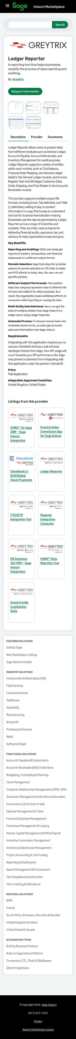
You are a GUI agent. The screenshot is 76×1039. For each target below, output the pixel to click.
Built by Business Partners (22, 946)
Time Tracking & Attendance (23, 884)
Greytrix (18, 79)
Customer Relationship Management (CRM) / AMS (36, 789)
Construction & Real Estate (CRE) (26, 678)
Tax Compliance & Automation (24, 877)
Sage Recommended (19, 662)
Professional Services (19, 729)
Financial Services (17, 693)
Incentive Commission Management (28, 840)
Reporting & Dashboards (21, 862)
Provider (37, 137)
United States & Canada (20, 929)
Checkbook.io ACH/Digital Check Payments (21, 476)
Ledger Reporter (51, 471)
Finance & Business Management (26, 818)
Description (18, 137)
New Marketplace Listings (21, 654)
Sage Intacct (49, 1004)
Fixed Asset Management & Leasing (27, 826)
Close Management (18, 782)
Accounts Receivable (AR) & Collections (29, 767)
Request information (25, 91)
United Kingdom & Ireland (21, 922)
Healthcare (12, 700)
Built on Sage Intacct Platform (24, 953)
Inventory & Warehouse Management (28, 847)
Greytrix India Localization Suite (19, 607)
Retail (9, 736)
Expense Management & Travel (24, 811)
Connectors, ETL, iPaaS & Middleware (28, 960)
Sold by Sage (14, 647)
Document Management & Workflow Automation (35, 796)
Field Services (14, 685)
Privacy (38, 1021)
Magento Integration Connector (47, 519)
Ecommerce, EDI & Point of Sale (25, 804)
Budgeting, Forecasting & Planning (27, 775)
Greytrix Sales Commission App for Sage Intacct (51, 431)
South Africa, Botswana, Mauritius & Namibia (33, 915)
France (10, 908)
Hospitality (12, 707)
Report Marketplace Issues (38, 1029)
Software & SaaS (16, 744)
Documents (55, 137)
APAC (9, 900)
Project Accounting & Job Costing (27, 855)
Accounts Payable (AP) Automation (27, 760)
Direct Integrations (17, 968)
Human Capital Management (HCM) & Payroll (33, 833)
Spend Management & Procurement (28, 869)
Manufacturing (15, 714)
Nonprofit (12, 722)
